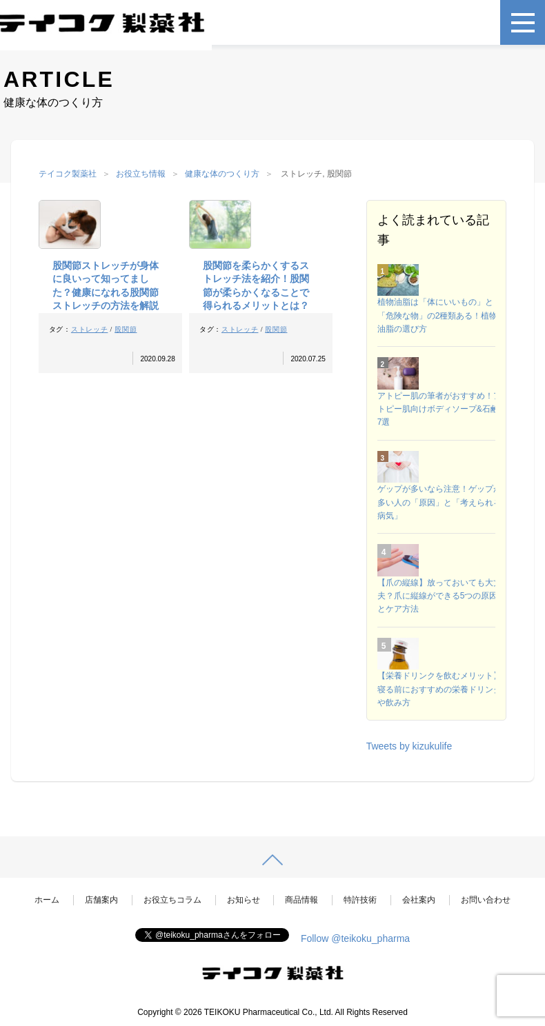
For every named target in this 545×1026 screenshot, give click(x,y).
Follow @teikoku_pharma (355, 938)
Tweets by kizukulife (409, 746)
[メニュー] (522, 22)
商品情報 (301, 900)
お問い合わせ (486, 900)
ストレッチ (89, 329)
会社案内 (418, 900)
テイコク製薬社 (68, 174)
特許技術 (360, 900)
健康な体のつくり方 (222, 174)
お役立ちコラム (172, 900)
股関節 (126, 329)
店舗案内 (101, 900)
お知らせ (243, 900)
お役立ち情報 (141, 174)
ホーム (46, 900)
